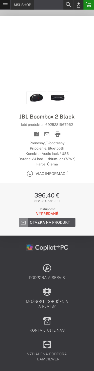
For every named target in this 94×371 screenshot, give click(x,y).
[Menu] (5, 5)
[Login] (78, 5)
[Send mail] (47, 134)
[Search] (68, 5)
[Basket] (88, 5)
